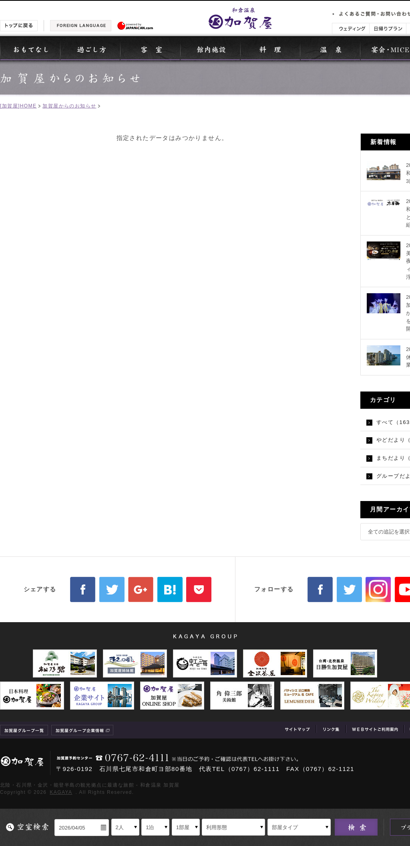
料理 (270, 48)
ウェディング (351, 28)
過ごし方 (90, 48)
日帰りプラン (388, 28)
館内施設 (210, 48)
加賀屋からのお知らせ (69, 106)
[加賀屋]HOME (18, 106)
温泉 (330, 48)
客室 (150, 48)
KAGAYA (61, 792)
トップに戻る (19, 25)
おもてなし (30, 48)
